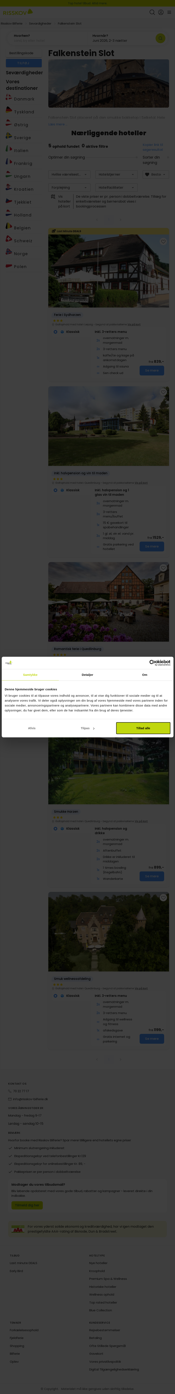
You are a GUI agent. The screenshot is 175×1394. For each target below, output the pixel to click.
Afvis (32, 728)
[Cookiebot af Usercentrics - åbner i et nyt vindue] (152, 663)
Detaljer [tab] (87, 674)
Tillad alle (143, 728)
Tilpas (88, 728)
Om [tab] (144, 674)
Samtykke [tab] (30, 674)
